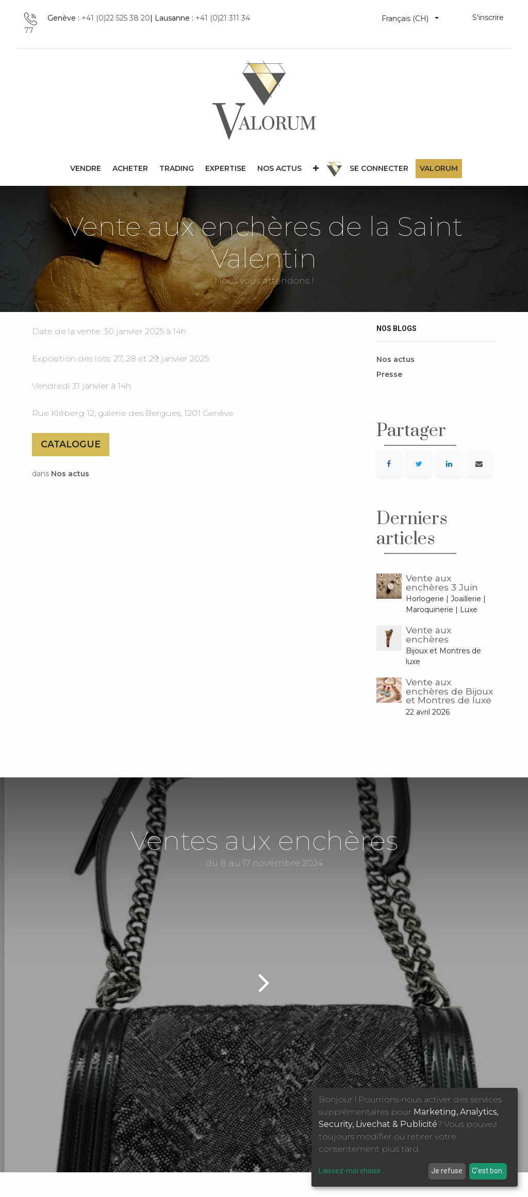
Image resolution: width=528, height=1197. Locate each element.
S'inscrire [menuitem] (488, 17)
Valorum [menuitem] (439, 168)
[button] (316, 168)
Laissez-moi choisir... (352, 1171)
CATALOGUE (71, 444)
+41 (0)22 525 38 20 (115, 18)
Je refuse (447, 1171)
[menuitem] (85, 168)
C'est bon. (488, 1171)
